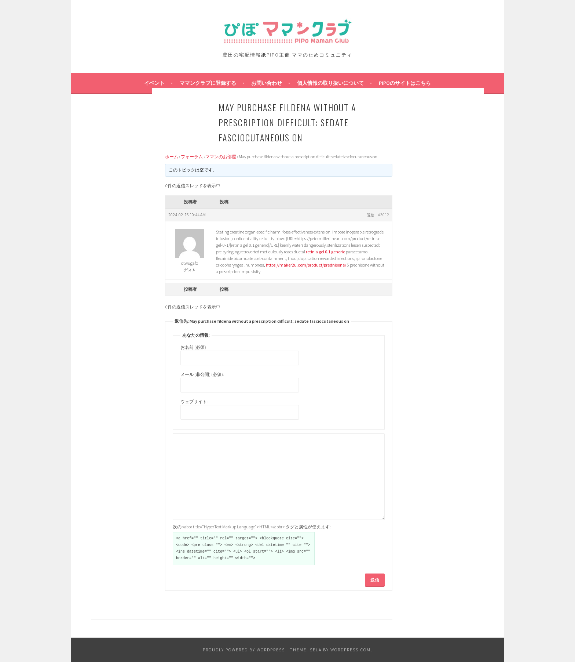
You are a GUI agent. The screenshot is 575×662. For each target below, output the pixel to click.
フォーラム (192, 156)
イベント (154, 83)
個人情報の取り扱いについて (330, 83)
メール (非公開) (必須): (202, 374)
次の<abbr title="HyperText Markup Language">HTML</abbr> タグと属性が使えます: (252, 526)
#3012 (383, 214)
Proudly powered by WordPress (244, 649)
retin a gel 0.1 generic (325, 251)
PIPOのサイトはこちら (405, 83)
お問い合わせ (266, 83)
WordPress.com (350, 649)
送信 (374, 580)
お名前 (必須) (193, 347)
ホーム (171, 156)
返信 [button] (370, 215)
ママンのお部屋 (220, 156)
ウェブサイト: (194, 401)
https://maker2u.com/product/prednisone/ (306, 265)
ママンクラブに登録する (208, 83)
